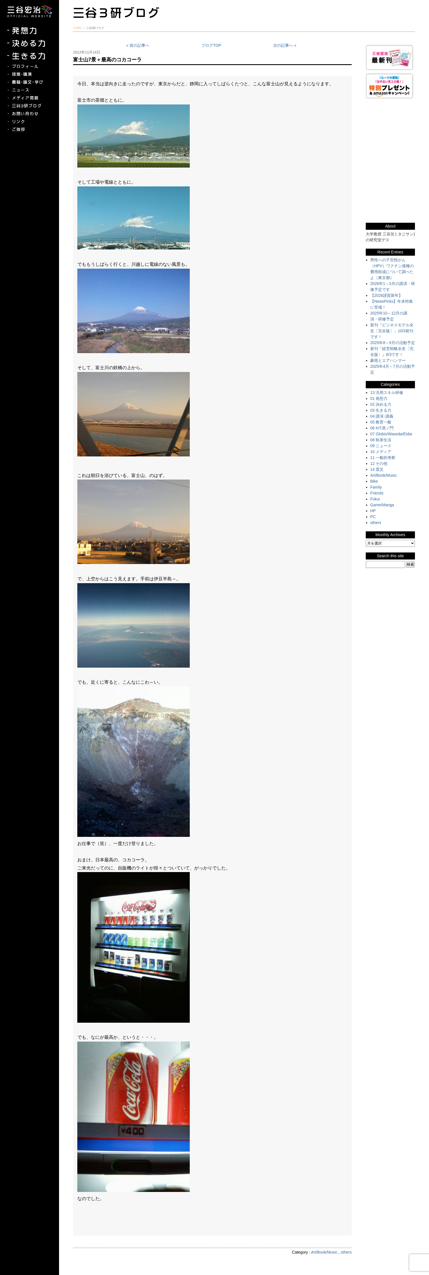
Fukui (375, 499)
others (346, 1252)
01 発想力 (378, 398)
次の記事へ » (284, 45)
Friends (376, 493)
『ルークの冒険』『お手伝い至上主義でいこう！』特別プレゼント (390, 86)
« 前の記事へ (137, 45)
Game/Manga (382, 505)
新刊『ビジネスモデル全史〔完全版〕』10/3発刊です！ (392, 331)
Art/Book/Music (324, 1252)
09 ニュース (380, 445)
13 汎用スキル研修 (386, 392)
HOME (77, 28)
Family (376, 487)
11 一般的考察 (382, 457)
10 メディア (380, 451)
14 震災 (376, 469)
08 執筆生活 (380, 440)
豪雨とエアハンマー (388, 360)
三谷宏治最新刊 (390, 57)
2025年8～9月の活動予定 (392, 342)
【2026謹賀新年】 (386, 295)
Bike (374, 481)
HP (373, 511)
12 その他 (378, 463)
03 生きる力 (380, 410)
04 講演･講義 (381, 416)
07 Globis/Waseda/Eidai (391, 434)
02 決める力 (380, 404)
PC (373, 516)
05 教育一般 (380, 422)
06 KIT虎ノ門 (382, 428)
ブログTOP (211, 45)
